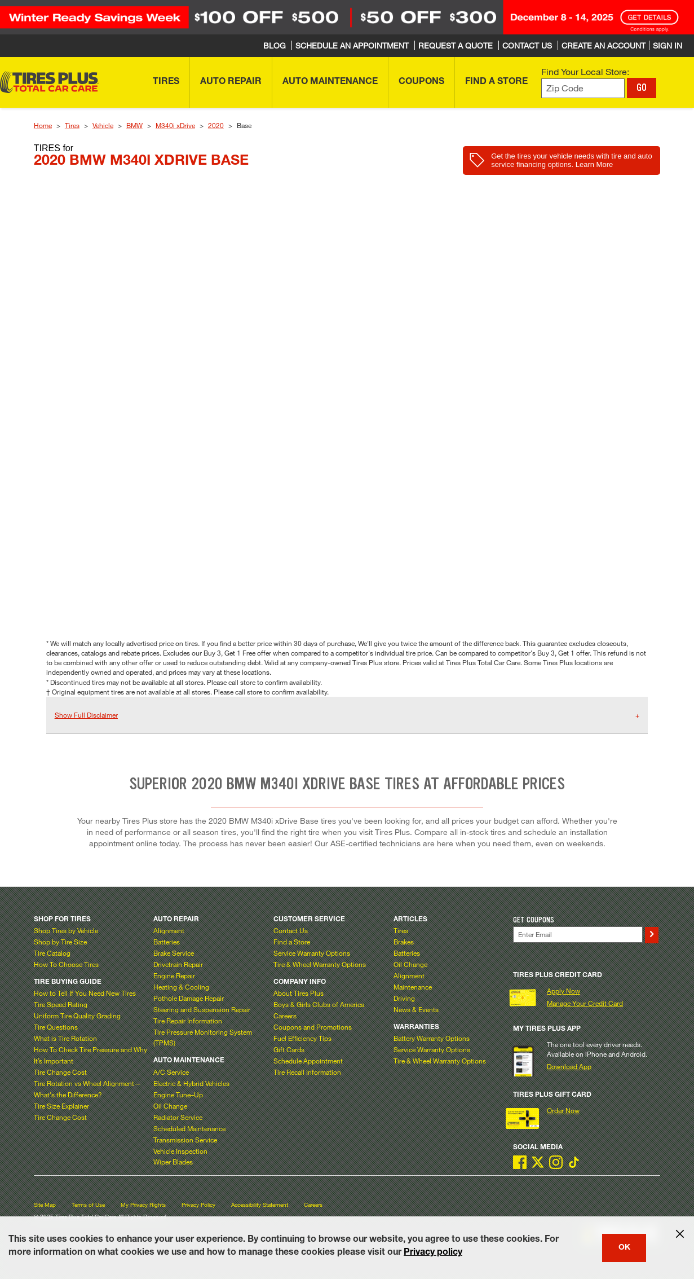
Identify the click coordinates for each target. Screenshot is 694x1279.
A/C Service (171, 1071)
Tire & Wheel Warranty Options (319, 964)
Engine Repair (174, 975)
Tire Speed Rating (60, 1004)
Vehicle (102, 125)
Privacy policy (433, 1253)
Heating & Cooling (181, 986)
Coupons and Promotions (312, 1026)
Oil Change (170, 1105)
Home (43, 125)
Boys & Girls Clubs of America (318, 1004)
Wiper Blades (173, 1161)
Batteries (166, 941)
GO (641, 87)
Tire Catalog (52, 952)
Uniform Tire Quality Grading (77, 1015)
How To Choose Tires (66, 964)
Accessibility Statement (259, 1204)
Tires (72, 125)
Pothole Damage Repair (188, 998)
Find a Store (291, 941)
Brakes (404, 941)
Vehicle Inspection (180, 1150)
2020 (216, 125)
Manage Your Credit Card (585, 1003)
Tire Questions (56, 1026)
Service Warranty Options (311, 952)
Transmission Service (185, 1139)
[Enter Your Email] (577, 934)
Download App (569, 1066)
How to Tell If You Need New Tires (85, 992)
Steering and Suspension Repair (201, 1009)
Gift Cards (288, 1049)
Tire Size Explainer (61, 1105)
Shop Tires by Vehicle (66, 930)
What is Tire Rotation (65, 1038)
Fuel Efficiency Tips (302, 1038)
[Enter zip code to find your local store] (583, 88)
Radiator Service (177, 1117)
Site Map (45, 1204)
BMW (134, 125)
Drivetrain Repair (178, 964)
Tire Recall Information (307, 1071)
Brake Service (173, 952)
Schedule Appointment (308, 1060)
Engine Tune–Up (178, 1094)
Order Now (563, 1110)
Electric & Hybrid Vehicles (191, 1083)
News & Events (416, 1009)
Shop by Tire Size (60, 941)
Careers (285, 1015)
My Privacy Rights (143, 1204)
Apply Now (563, 990)
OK (624, 1248)
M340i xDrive (175, 125)
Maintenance (413, 986)
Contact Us (290, 930)
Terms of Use (88, 1204)
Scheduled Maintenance (189, 1128)
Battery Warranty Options (432, 1038)
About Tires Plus (298, 992)
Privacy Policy (198, 1204)
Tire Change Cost (60, 1071)
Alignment (168, 930)
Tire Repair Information (187, 1020)
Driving (404, 998)
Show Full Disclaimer (86, 714)
